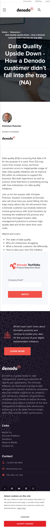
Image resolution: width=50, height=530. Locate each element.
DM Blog (38, 1)
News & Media (9, 442)
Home (4, 32)
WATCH (25, 294)
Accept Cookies (25, 524)
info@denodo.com (12, 468)
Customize (25, 517)
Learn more (17, 351)
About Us (7, 432)
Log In (48, 1)
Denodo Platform (11, 435)
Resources (15, 32)
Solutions (7, 439)
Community (27, 1)
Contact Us (7, 446)
